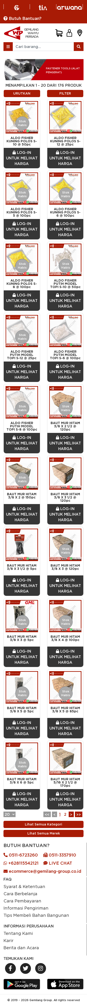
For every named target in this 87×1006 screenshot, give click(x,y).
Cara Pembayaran (22, 900)
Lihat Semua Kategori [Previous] (43, 824)
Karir (8, 940)
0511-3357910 (59, 855)
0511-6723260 (20, 855)
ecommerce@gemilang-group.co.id (42, 871)
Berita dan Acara (21, 947)
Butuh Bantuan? (22, 18)
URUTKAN (21, 93)
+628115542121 (21, 863)
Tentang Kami (18, 933)
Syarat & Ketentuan (24, 886)
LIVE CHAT (57, 863)
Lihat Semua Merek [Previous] (43, 833)
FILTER (65, 93)
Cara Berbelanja (20, 893)
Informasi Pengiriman (25, 908)
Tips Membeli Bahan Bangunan (36, 915)
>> (78, 814)
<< (47, 814)
